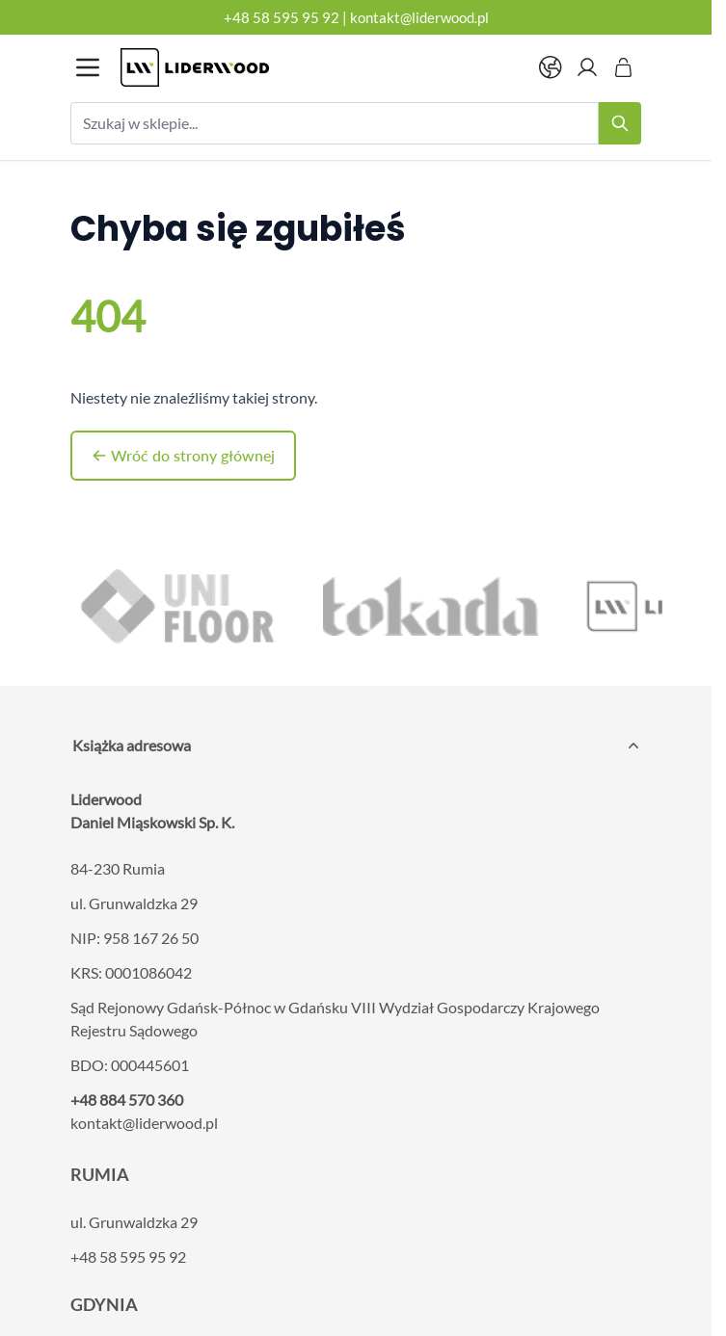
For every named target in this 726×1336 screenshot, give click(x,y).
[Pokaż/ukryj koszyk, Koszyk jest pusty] (623, 67)
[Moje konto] (587, 67)
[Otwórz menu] (87, 67)
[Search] (620, 123)
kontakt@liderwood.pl (419, 17)
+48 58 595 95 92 (281, 17)
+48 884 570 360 (126, 1099)
